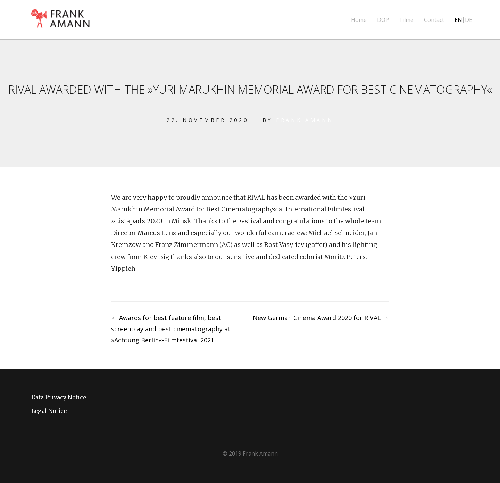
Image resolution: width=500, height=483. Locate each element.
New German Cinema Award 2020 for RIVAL (321, 318)
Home (359, 20)
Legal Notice (49, 410)
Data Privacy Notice (58, 397)
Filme (406, 20)
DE (468, 20)
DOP (383, 20)
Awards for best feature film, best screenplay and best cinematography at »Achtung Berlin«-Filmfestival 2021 (171, 329)
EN (458, 20)
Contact (434, 20)
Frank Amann (304, 120)
